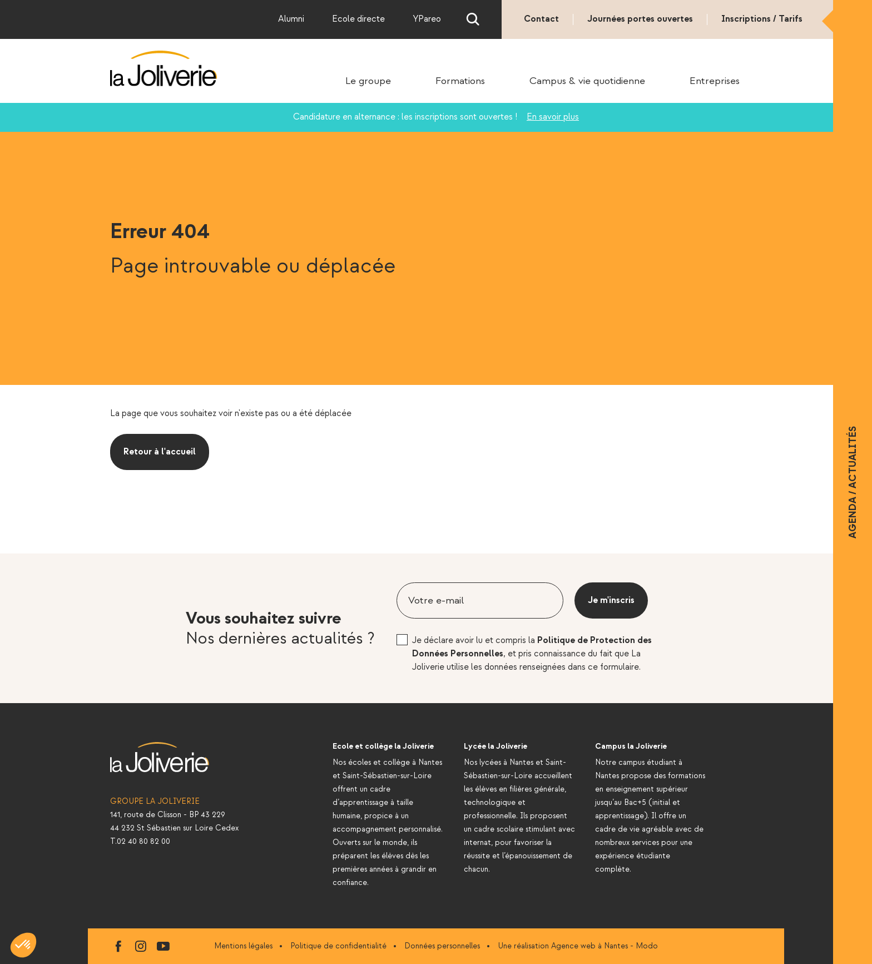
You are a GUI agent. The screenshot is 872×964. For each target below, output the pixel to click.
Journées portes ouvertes (640, 19)
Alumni (291, 19)
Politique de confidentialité (338, 946)
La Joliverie (163, 68)
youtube (163, 946)
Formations (460, 81)
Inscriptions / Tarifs (761, 19)
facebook (118, 946)
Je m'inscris (611, 600)
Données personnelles (442, 946)
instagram (140, 946)
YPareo (427, 19)
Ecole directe (358, 19)
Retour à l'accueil (159, 452)
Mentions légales (243, 946)
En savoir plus (553, 117)
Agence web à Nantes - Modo (604, 946)
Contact (541, 19)
